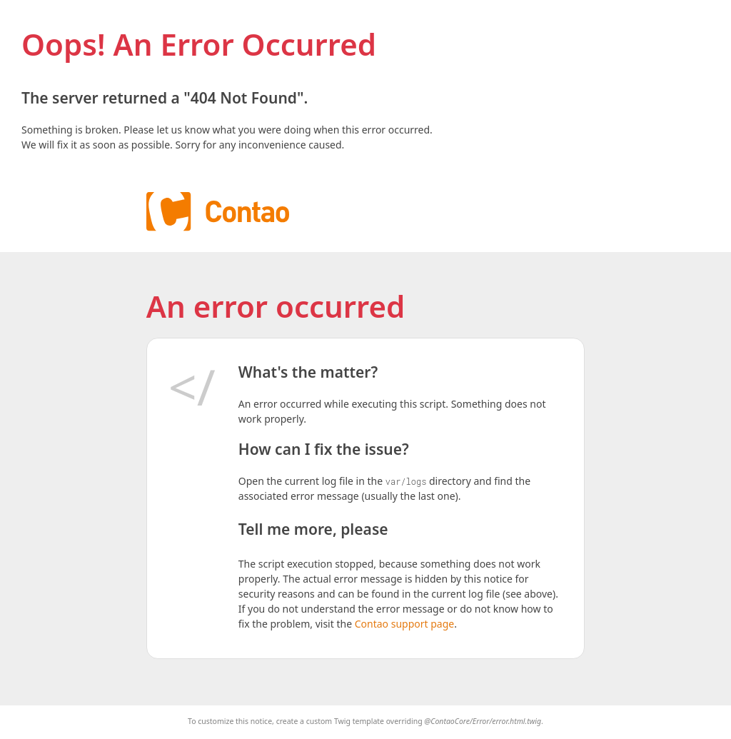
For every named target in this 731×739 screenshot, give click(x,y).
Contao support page (404, 623)
